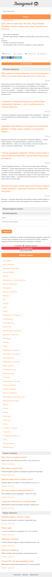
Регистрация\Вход (26, 248)
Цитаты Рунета (8, 443)
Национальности (9, 369)
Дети (5, 307)
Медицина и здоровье (11, 350)
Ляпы (5, 346)
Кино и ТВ (7, 327)
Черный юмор (8, 447)
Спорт (5, 424)
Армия (5, 276)
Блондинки (7, 288)
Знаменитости (8, 323)
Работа (5, 405)
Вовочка (10, 20)
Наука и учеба (8, 366)
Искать (26, 17)
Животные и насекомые (12, 315)
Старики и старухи (10, 428)
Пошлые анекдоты (10, 393)
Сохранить (18, 54)
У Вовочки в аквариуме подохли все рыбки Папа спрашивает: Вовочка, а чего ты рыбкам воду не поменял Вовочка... (23, 104)
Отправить (6, 231)
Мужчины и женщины (11, 354)
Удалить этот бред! (26, 63)
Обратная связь (34, 574)
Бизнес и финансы (10, 284)
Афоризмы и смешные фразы (14, 280)
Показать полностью (8, 464)
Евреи (5, 311)
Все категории (8, 264)
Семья (5, 412)
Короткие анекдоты (10, 334)
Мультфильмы (8, 358)
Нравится (7, 54)
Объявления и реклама (11, 381)
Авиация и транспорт (11, 268)
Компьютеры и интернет (12, 331)
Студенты (6, 432)
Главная (3, 20)
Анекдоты (25, 574)
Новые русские (8, 373)
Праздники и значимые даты (14, 397)
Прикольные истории (11, 401)
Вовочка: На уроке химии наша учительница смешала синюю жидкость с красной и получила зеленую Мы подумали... (25, 188)
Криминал (7, 338)
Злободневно (8, 319)
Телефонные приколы (11, 436)
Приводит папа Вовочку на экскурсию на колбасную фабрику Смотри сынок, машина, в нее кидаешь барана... (24, 129)
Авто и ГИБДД (8, 272)
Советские (7, 420)
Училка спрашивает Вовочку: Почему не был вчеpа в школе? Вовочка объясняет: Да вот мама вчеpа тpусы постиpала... (25, 155)
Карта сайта (17, 574)
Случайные (7, 261)
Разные (5, 408)
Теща (5, 439)
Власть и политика (10, 292)
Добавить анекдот (26, 255)
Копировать (42, 54)
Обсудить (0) (30, 54)
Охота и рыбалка (9, 385)
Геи (4, 299)
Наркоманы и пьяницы (11, 362)
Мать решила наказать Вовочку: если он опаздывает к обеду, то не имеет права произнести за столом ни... (25, 74)
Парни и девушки (9, 389)
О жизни (6, 377)
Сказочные (7, 416)
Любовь (6, 342)
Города (5, 303)
